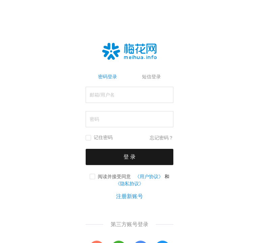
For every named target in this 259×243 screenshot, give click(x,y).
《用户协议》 (149, 176)
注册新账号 (129, 196)
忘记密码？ (161, 138)
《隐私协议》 (129, 183)
